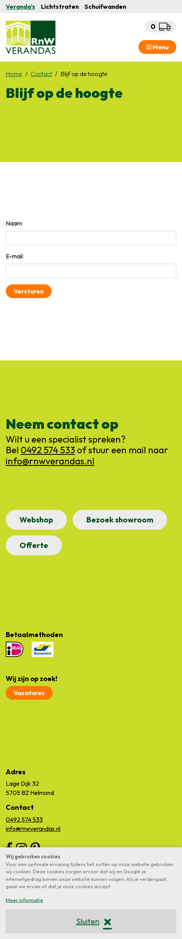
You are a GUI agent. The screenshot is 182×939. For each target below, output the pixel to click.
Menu (157, 47)
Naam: (14, 223)
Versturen (29, 291)
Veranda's (20, 6)
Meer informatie (24, 900)
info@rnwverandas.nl (50, 461)
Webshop (36, 519)
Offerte (34, 545)
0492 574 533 (48, 450)
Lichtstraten (60, 6)
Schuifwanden (105, 6)
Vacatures (29, 693)
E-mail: (15, 256)
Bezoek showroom (119, 519)
